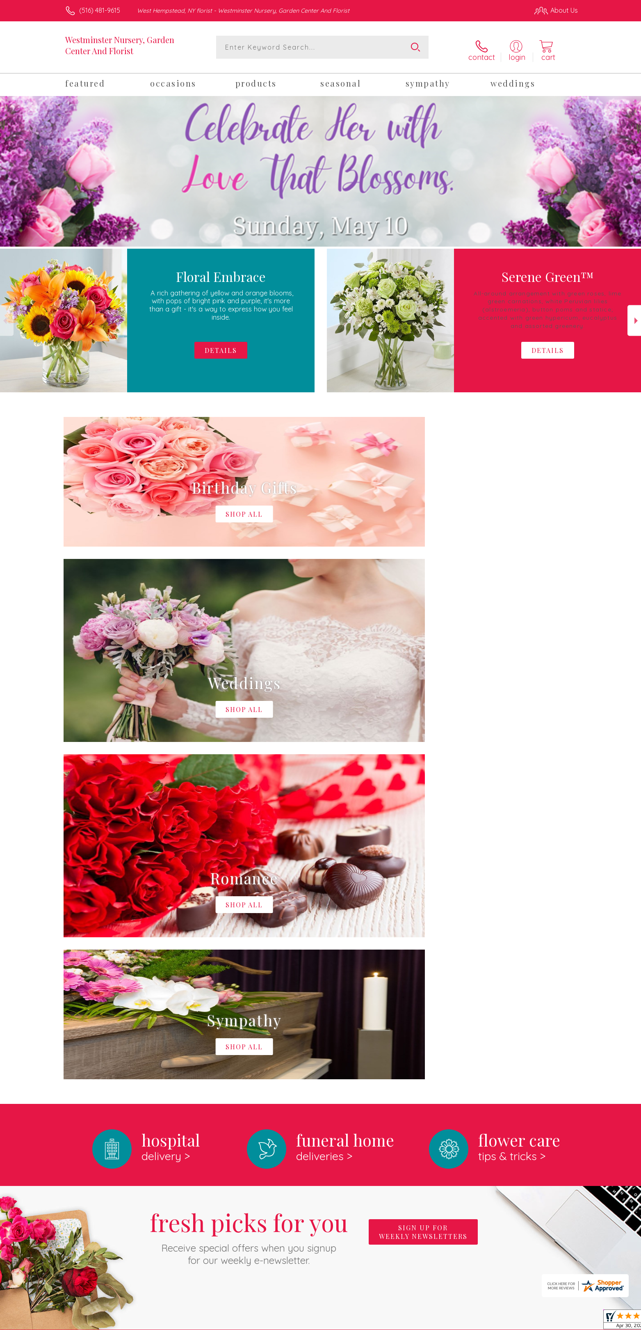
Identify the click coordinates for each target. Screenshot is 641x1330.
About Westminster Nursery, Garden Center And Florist (160, 1010)
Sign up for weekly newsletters (423, 890)
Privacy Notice (446, 1321)
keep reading (377, 1027)
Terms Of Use (398, 1321)
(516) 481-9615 (99, 10)
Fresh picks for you (249, 895)
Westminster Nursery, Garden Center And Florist (119, 45)
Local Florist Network (505, 1321)
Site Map (556, 1321)
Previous (7, 316)
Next (634, 316)
